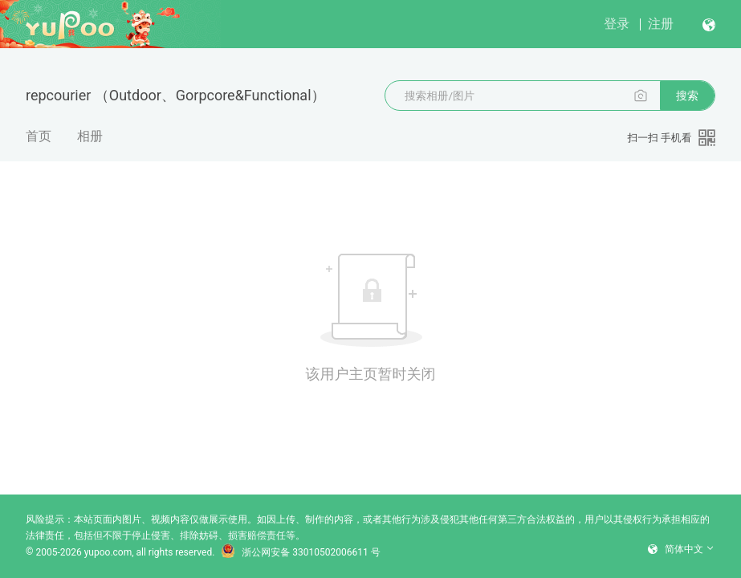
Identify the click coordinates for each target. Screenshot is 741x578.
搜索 (687, 95)
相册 (90, 136)
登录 (616, 23)
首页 (38, 136)
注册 (661, 23)
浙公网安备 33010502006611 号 (300, 552)
